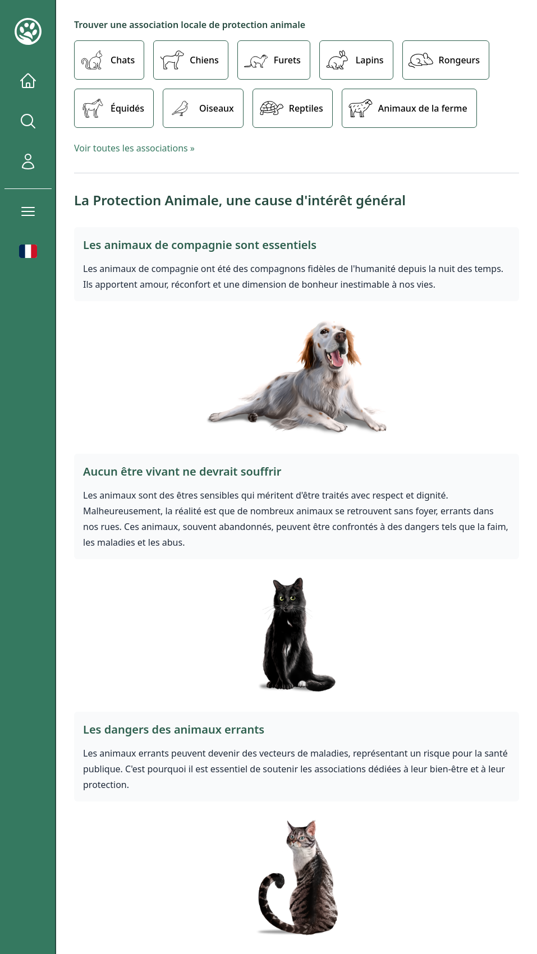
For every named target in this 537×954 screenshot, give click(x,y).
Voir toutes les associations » (134, 148)
